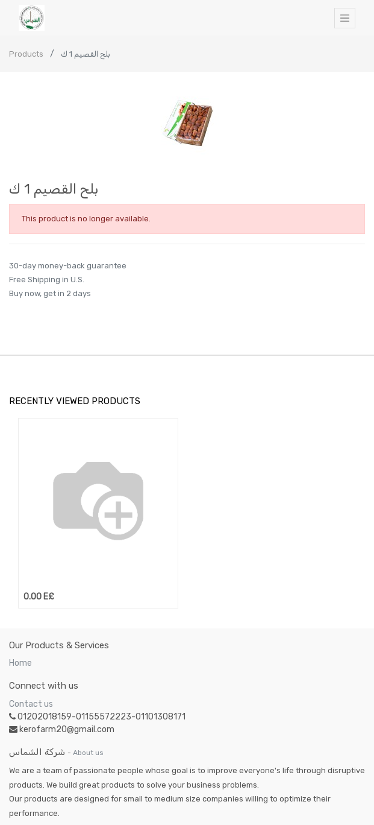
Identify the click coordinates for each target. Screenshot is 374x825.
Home (20, 663)
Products (26, 53)
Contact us (31, 704)
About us (88, 752)
